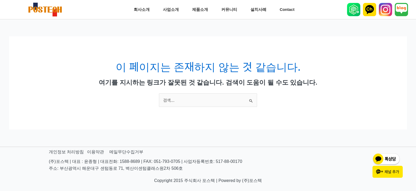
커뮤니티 (230, 9)
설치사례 (259, 9)
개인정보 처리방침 (66, 152)
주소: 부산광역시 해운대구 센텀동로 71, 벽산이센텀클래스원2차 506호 (116, 168)
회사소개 (143, 9)
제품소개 (201, 9)
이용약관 (95, 152)
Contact (288, 9)
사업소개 (172, 9)
